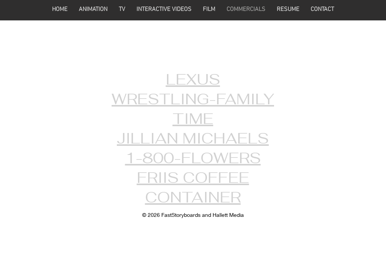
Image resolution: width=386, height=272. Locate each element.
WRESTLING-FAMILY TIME (193, 108)
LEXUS (193, 79)
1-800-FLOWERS (193, 158)
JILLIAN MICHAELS (193, 138)
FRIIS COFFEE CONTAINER (193, 187)
